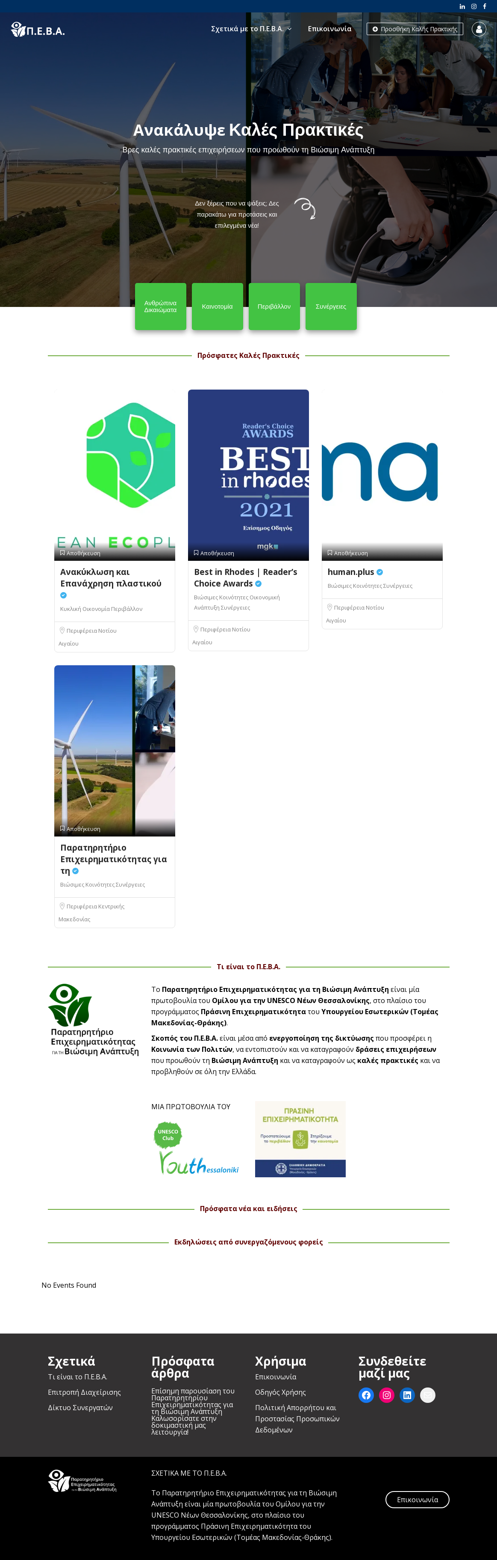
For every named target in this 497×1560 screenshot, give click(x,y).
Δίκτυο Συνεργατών (80, 1407)
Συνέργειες (235, 607)
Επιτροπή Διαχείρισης (84, 1392)
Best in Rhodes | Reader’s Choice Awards (245, 577)
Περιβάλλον (126, 609)
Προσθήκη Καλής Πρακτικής (415, 29)
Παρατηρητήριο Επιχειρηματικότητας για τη (113, 859)
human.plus (355, 572)
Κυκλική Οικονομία (85, 609)
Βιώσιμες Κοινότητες (222, 597)
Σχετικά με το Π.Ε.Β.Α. (247, 28)
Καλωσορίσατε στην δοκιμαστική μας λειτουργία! (184, 1425)
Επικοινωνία (330, 28)
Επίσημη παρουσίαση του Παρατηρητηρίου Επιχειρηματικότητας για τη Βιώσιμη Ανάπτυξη (193, 1401)
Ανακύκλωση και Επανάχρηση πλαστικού (111, 582)
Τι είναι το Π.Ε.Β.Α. (77, 1376)
